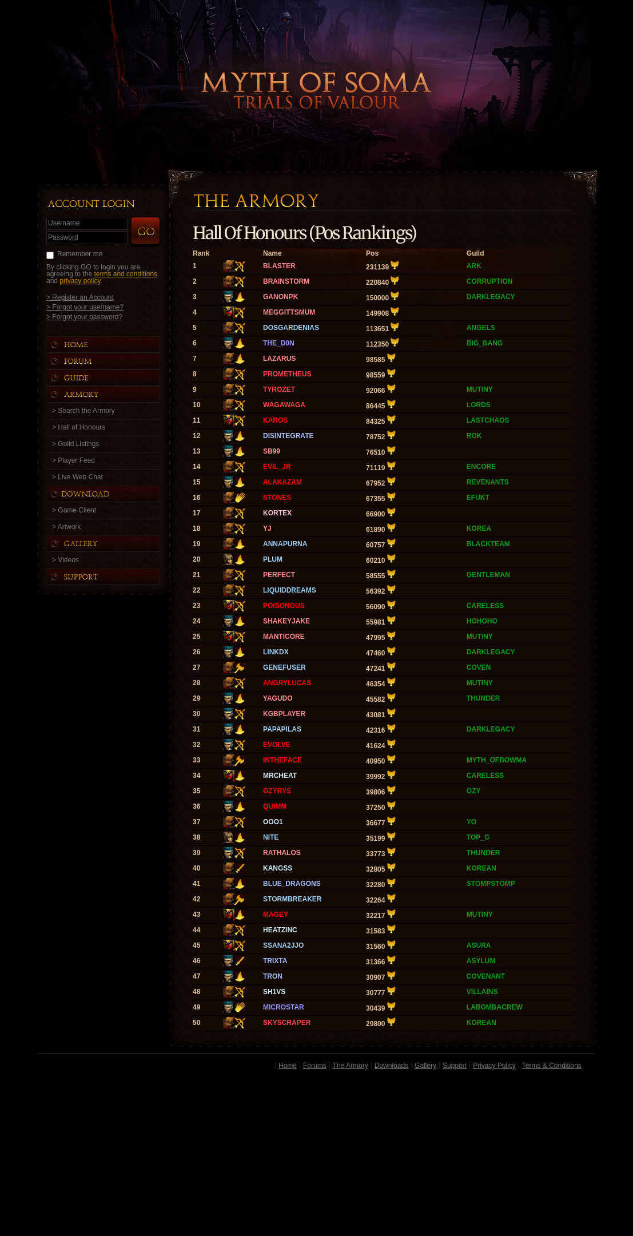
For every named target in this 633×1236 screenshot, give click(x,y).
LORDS (479, 405)
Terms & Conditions (552, 1065)
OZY (474, 791)
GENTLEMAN (488, 575)
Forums (315, 1065)
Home (287, 1065)
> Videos (65, 560)
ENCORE (481, 467)
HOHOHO (482, 621)
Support (455, 1065)
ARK (474, 266)
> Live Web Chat (77, 477)
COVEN (479, 667)
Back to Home (317, 71)
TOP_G (478, 837)
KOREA (479, 528)
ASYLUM (481, 961)
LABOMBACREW (495, 1007)
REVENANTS (488, 482)
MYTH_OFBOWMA (497, 760)
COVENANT (486, 976)
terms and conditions (125, 274)
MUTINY (480, 389)
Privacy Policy (494, 1065)
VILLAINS (482, 992)
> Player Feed (73, 460)
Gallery (425, 1065)
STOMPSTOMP (491, 884)
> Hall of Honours (78, 427)
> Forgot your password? (84, 316)
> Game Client (74, 510)
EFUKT (478, 498)
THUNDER (483, 698)
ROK (474, 436)
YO (471, 822)
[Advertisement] (316, 1155)
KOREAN (481, 868)
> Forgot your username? (85, 307)
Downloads (391, 1065)
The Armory (350, 1065)
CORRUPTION (490, 281)
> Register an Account (80, 297)
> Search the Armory (83, 411)
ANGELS (481, 328)
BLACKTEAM (488, 544)
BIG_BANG (485, 343)
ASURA (479, 945)
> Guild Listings (75, 444)
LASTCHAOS (488, 420)
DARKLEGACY (491, 297)
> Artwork (66, 527)
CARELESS (485, 606)
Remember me (79, 254)
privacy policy (79, 281)
